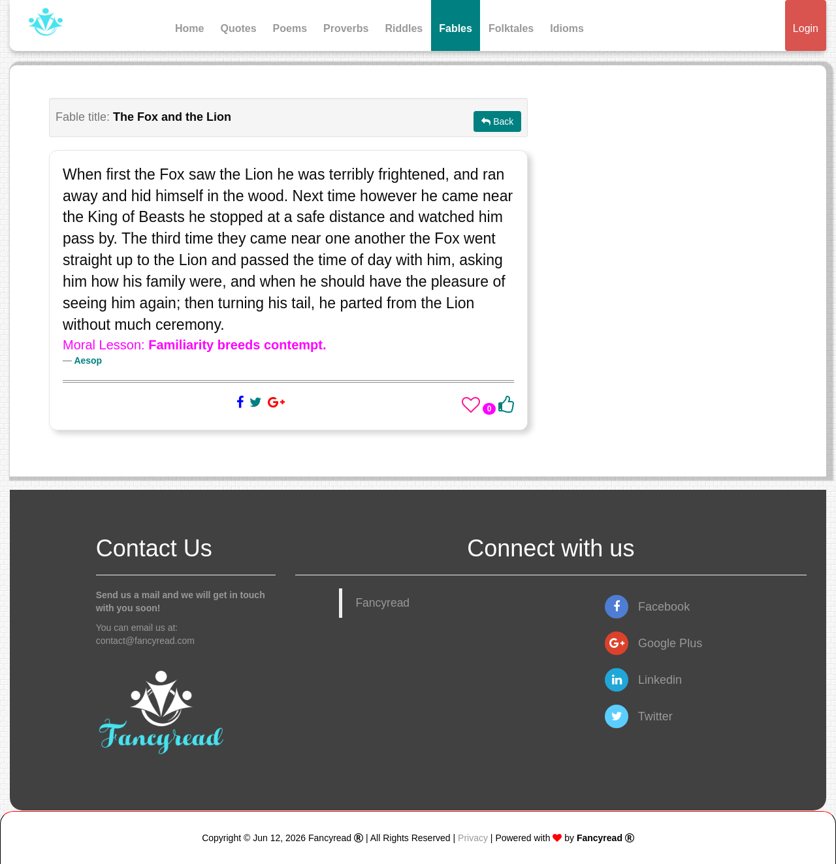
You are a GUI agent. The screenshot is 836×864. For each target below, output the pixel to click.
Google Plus (653, 643)
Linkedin (643, 680)
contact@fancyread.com (145, 640)
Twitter (639, 716)
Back (497, 121)
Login (805, 28)
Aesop (88, 360)
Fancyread (382, 602)
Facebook (647, 606)
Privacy (473, 838)
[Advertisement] (677, 189)
